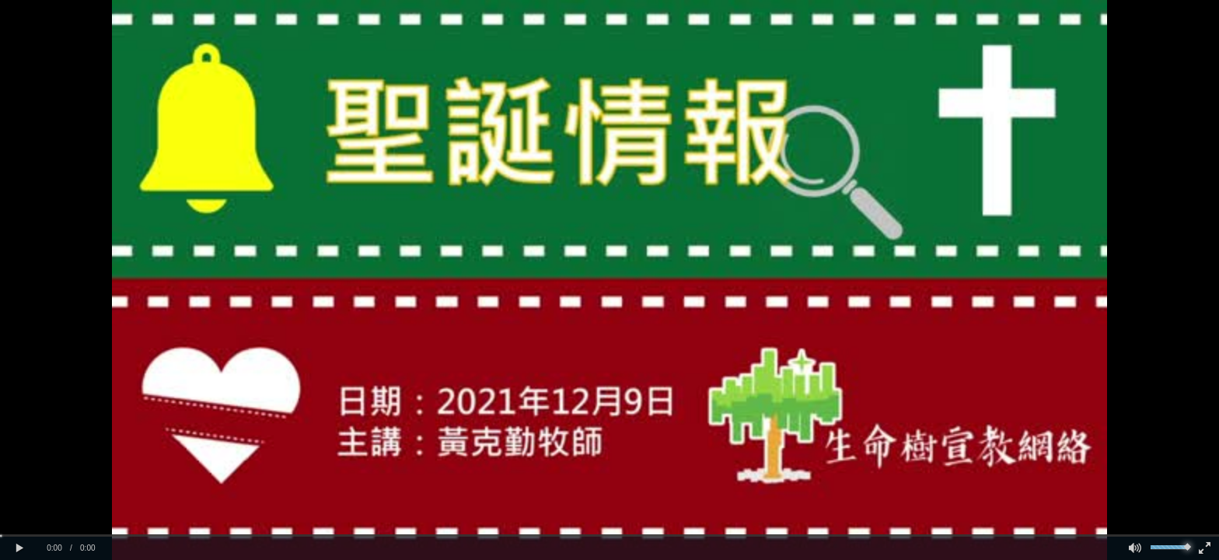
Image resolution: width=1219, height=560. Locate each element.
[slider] (609, 535)
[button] (19, 548)
